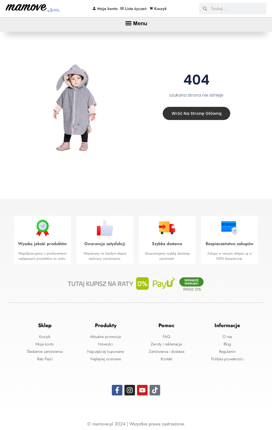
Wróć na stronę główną (195, 113)
